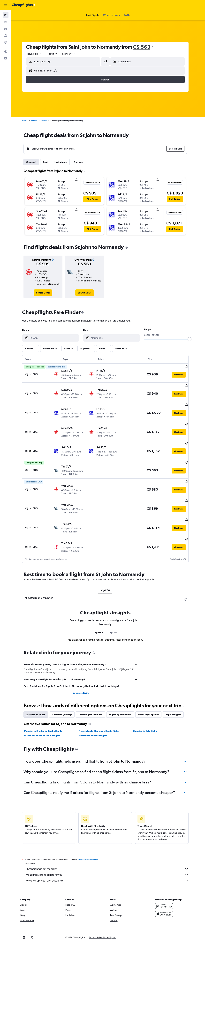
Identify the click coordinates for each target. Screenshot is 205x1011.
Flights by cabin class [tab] (123, 695)
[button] (5, 5)
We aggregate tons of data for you (109, 855)
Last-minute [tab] (63, 162)
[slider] (192, 339)
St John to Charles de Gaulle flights (45, 716)
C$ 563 (144, 47)
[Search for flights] (5, 15)
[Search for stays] (5, 22)
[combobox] (71, 53)
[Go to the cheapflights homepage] (24, 5)
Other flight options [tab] (151, 695)
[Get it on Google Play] (166, 887)
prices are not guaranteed (91, 840)
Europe (37, 121)
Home (27, 121)
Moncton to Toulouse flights (96, 716)
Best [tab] (48, 162)
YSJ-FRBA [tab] (101, 613)
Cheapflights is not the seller (109, 849)
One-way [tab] (81, 162)
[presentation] (155, 47)
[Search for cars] (5, 28)
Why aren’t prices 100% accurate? (109, 861)
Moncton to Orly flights (148, 711)
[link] (45, 292)
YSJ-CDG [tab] (108, 571)
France (46, 121)
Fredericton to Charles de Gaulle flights (102, 711)
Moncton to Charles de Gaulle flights (46, 711)
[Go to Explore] (5, 42)
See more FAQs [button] (83, 673)
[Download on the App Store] (166, 894)
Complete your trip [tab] (65, 695)
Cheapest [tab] (34, 162)
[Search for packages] (5, 35)
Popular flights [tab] (176, 695)
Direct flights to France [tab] (93, 695)
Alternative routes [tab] (38, 695)
